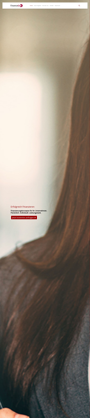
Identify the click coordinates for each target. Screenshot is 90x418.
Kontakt (51, 5)
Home (31, 5)
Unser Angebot (37, 5)
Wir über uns (45, 5)
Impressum (57, 5)
